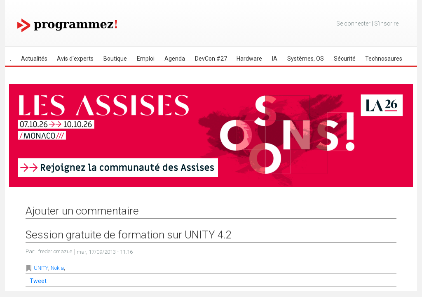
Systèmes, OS (305, 58)
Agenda (174, 58)
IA (274, 58)
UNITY (41, 268)
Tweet (38, 281)
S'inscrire (386, 23)
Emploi (146, 58)
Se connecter (353, 23)
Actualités (34, 58)
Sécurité (345, 58)
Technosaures (383, 58)
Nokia (57, 268)
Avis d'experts (75, 58)
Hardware (249, 58)
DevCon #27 (211, 58)
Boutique (115, 58)
